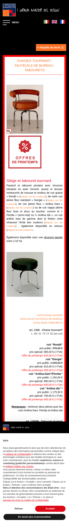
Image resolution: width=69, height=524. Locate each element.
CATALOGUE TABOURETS (48, 322)
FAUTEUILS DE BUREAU (34, 65)
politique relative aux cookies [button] (19, 466)
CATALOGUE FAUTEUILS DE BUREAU (41, 319)
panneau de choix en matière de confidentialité (26, 500)
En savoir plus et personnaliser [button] (34, 517)
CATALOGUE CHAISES (50, 315)
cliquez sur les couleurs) (20, 230)
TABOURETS (34, 70)
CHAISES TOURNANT (34, 61)
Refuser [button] (19, 508)
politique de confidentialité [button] (18, 454)
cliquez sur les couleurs (32, 196)
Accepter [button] (50, 508)
